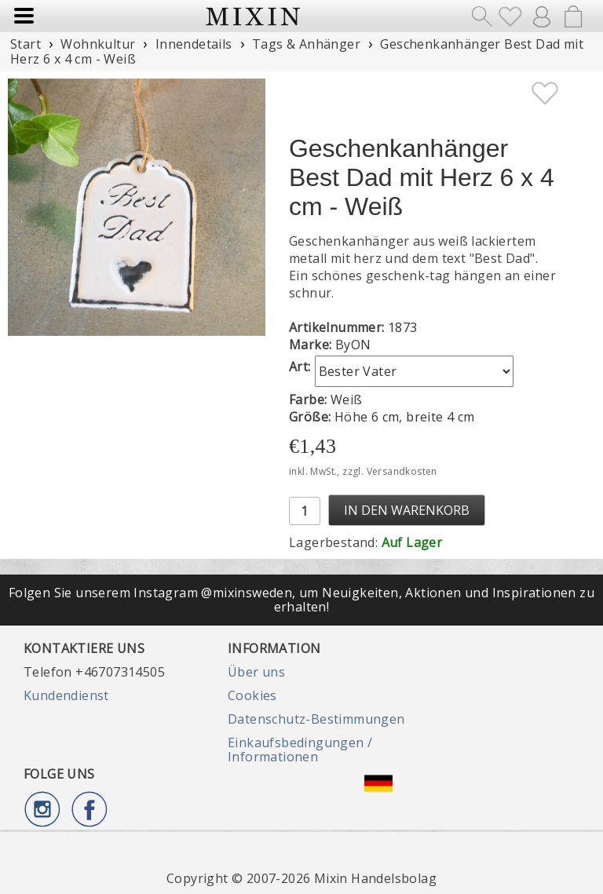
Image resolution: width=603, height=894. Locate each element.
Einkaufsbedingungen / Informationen (300, 749)
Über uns (256, 672)
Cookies (252, 695)
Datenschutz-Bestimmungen (316, 719)
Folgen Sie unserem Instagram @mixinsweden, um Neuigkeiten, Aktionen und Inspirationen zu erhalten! (301, 599)
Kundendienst (66, 695)
